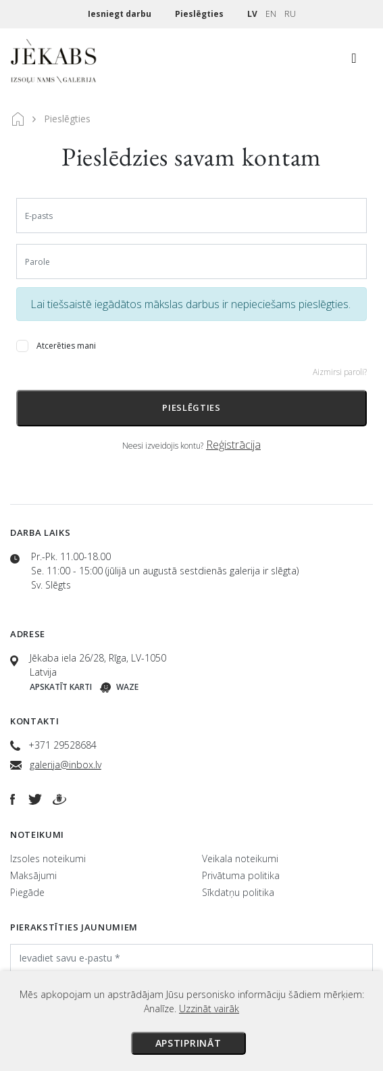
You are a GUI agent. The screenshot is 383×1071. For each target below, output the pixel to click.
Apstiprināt (188, 1043)
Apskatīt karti (61, 687)
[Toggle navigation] (354, 61)
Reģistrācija (233, 444)
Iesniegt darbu (120, 14)
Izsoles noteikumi (48, 858)
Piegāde (27, 892)
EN (270, 14)
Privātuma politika (241, 875)
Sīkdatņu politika (238, 892)
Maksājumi (33, 875)
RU (290, 14)
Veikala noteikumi (240, 858)
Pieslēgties (200, 14)
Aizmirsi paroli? (340, 372)
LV (252, 14)
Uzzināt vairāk (209, 1008)
